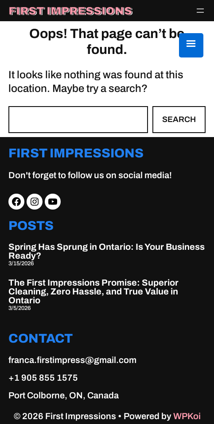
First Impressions (70, 11)
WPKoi (187, 416)
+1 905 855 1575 (43, 377)
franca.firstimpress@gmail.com (72, 360)
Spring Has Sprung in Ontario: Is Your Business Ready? (106, 251)
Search (179, 119)
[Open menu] (200, 10)
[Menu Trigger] (191, 45)
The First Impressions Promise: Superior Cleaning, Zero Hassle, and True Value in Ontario (93, 291)
